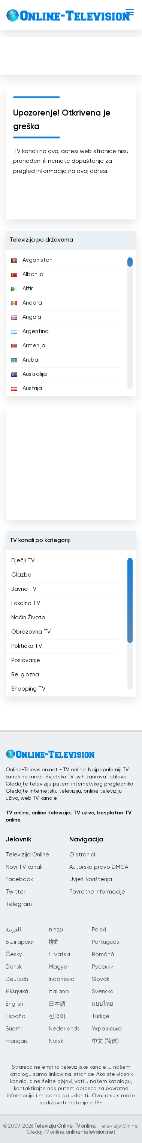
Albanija (27, 274)
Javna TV (23, 589)
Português (105, 942)
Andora (26, 303)
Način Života (28, 617)
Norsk (56, 1041)
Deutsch (17, 979)
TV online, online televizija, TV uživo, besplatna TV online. (69, 816)
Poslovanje (25, 660)
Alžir (22, 288)
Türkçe (100, 1016)
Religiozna (25, 674)
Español (16, 1016)
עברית (56, 930)
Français (17, 1041)
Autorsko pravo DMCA (98, 867)
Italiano (59, 991)
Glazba (21, 575)
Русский (103, 967)
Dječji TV (22, 560)
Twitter (15, 892)
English (14, 1004)
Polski (99, 930)
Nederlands (64, 1029)
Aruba (24, 360)
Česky (14, 954)
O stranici (82, 855)
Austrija (26, 388)
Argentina (30, 331)
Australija (29, 374)
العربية (13, 930)
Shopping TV (28, 689)
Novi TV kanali (24, 867)
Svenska (103, 991)
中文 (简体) (105, 1041)
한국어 (57, 1016)
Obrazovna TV (31, 632)
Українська (107, 1029)
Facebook (19, 879)
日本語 (57, 1004)
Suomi (14, 1029)
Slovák (100, 979)
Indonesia (62, 979)
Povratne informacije (97, 892)
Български (20, 942)
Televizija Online (27, 855)
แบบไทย (102, 1004)
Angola (26, 317)
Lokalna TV (25, 603)
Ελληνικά (17, 991)
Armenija (28, 345)
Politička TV (26, 646)
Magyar (59, 967)
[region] (71, 323)
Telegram (19, 904)
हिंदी (53, 942)
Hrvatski (59, 954)
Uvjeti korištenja (90, 879)
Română (103, 954)
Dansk (14, 967)
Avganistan (31, 260)
